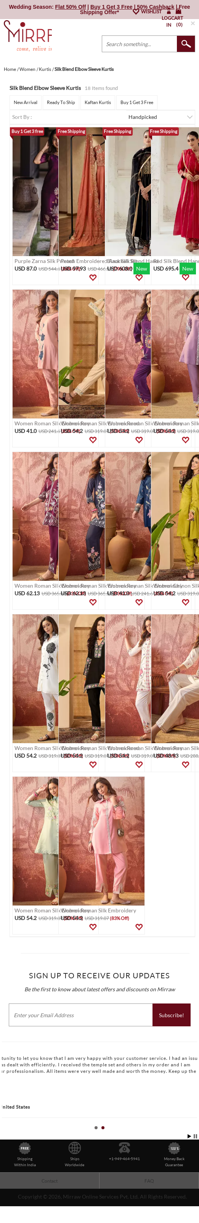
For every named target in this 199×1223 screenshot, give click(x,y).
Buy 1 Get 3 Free (136, 102)
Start (189, 1136)
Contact (50, 1181)
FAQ (149, 1181)
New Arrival (25, 102)
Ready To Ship (61, 102)
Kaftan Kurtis (98, 102)
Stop (195, 1136)
